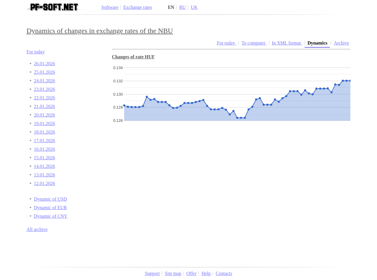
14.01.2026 (44, 166)
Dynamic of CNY (50, 216)
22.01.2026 (44, 97)
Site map (173, 273)
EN (171, 7)
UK (194, 7)
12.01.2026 (44, 183)
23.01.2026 (44, 89)
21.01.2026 (44, 106)
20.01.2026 (44, 114)
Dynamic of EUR (50, 207)
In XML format (287, 42)
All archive (37, 229)
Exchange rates (137, 7)
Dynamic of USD (50, 199)
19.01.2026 (44, 123)
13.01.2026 (44, 174)
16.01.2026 (44, 149)
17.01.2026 (44, 140)
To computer (254, 42)
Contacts (224, 273)
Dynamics (318, 42)
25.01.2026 (44, 72)
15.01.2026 (44, 157)
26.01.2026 (44, 63)
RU (182, 7)
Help (206, 273)
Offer (191, 273)
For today (36, 51)
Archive (341, 42)
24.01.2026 (44, 80)
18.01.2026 (44, 132)
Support (152, 273)
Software (109, 7)
